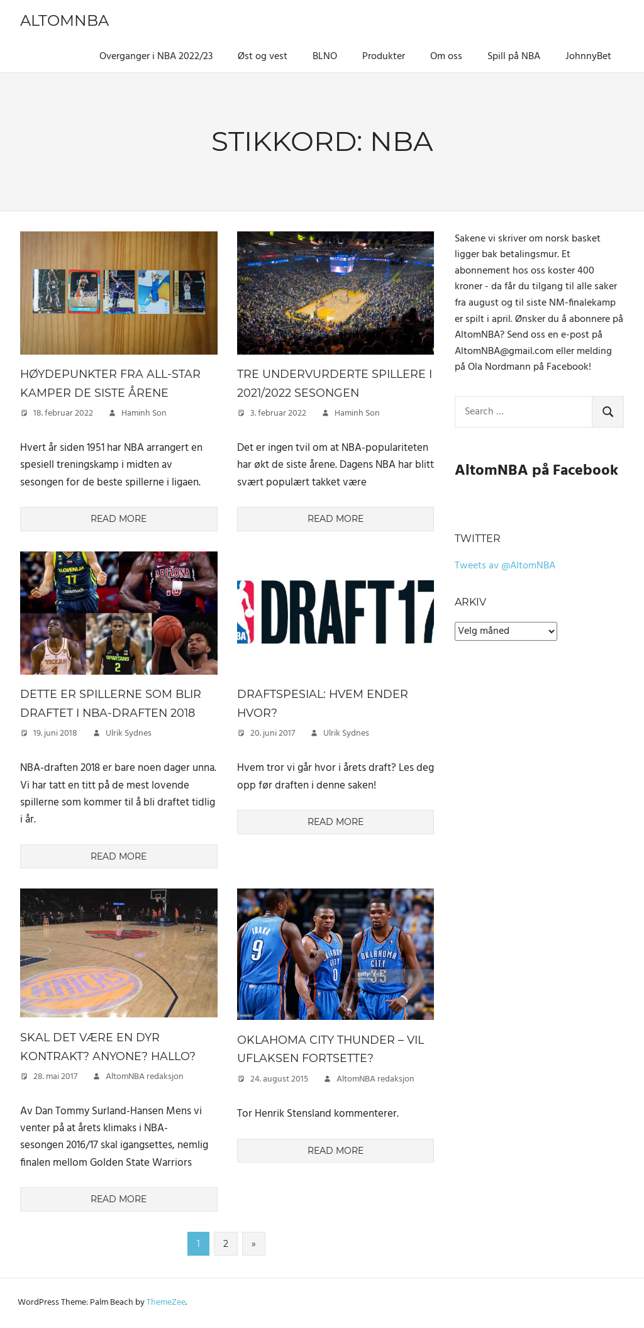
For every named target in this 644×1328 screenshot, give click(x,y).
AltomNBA (64, 20)
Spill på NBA (513, 56)
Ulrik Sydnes (129, 733)
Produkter (383, 56)
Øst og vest (262, 56)
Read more (119, 518)
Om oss (446, 56)
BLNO (325, 56)
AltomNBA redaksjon (145, 1077)
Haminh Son (144, 413)
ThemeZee (166, 1302)
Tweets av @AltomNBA (505, 566)
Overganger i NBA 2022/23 (156, 56)
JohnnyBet (588, 56)
